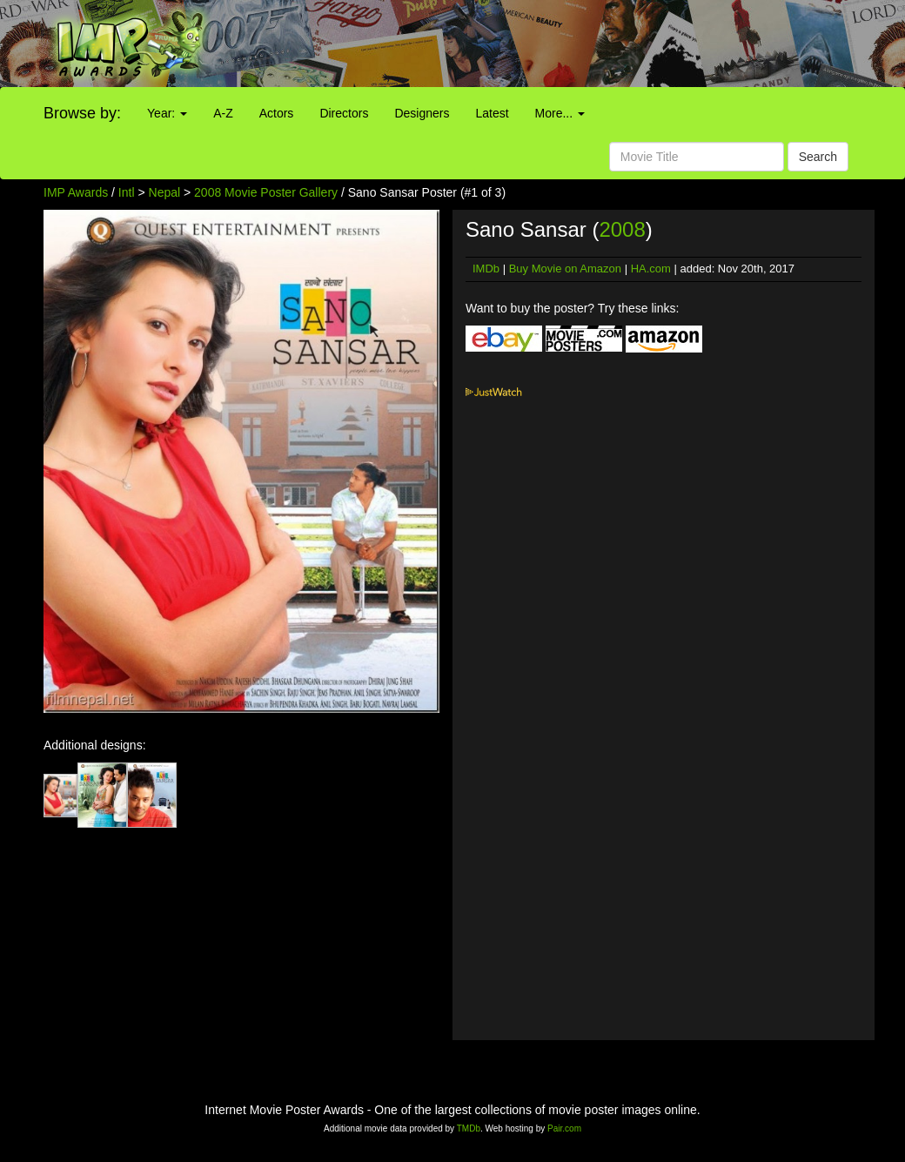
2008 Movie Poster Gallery (266, 192)
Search (818, 157)
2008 (622, 229)
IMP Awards (76, 192)
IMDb (486, 268)
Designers (421, 113)
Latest (491, 113)
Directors (343, 113)
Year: (167, 113)
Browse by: (82, 113)
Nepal (165, 192)
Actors (276, 113)
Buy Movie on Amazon (565, 268)
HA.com (651, 268)
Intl (126, 192)
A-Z (223, 113)
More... (560, 113)
